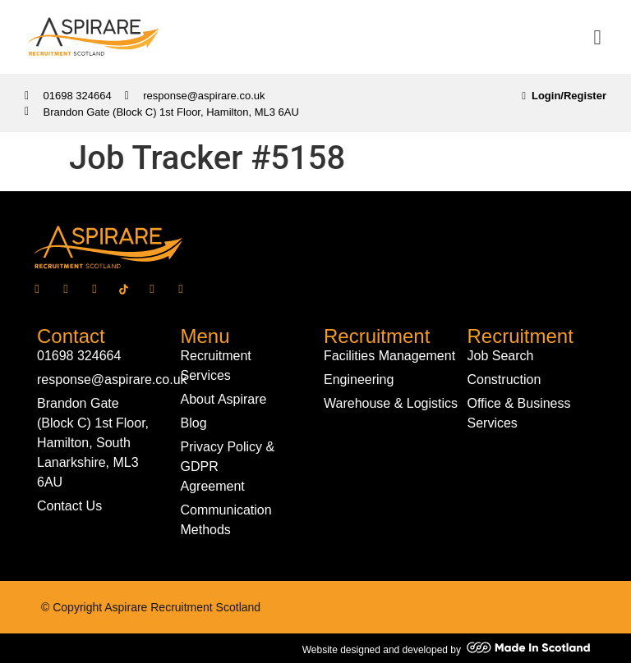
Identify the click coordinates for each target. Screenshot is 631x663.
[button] (597, 37)
